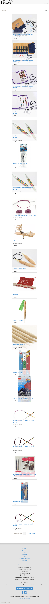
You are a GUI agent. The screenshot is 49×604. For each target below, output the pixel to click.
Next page (32, 533)
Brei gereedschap (18, 501)
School (24, 553)
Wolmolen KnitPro (18, 241)
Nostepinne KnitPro (18, 320)
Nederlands (27, 598)
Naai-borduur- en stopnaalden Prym (23, 398)
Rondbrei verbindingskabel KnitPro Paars (24, 215)
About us (24, 551)
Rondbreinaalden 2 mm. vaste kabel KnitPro (23, 524)
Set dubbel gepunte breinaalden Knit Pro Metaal (24, 475)
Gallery (24, 556)
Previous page (18, 533)
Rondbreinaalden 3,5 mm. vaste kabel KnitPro (23, 421)
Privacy (24, 562)
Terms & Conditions (24, 558)
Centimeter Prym (17, 372)
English (21, 598)
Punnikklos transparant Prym (21, 163)
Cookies (24, 560)
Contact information (24, 565)
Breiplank (15, 294)
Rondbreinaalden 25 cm (19, 269)
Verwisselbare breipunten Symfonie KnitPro (23, 35)
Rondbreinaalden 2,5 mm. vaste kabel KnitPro (23, 447)
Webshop (24, 554)
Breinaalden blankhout (19, 344)
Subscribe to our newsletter (24, 588)
